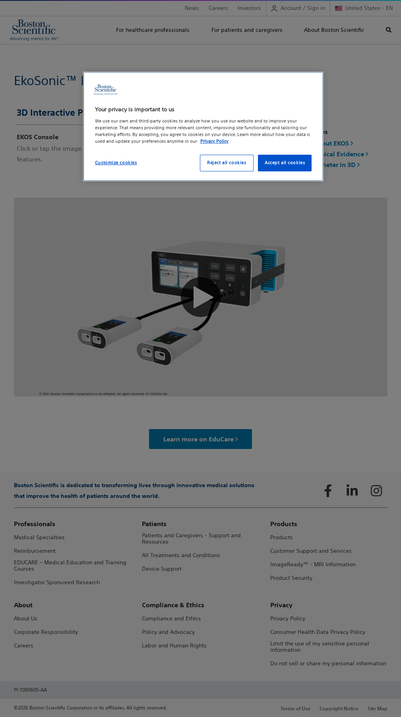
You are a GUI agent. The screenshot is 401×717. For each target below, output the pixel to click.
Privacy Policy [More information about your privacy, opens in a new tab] (214, 141)
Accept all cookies (285, 162)
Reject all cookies (226, 162)
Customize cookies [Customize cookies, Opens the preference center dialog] (116, 162)
